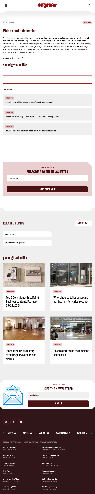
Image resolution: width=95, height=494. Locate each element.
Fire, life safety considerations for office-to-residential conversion (30, 130)
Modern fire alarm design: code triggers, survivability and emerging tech (32, 116)
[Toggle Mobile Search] (89, 5)
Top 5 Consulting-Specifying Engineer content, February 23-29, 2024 (22, 293)
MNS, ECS (87, 23)
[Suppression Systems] (70, 234)
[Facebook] (13, 414)
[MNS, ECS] (24, 234)
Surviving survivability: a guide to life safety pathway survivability (29, 102)
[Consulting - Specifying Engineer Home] (47, 5)
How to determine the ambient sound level (71, 345)
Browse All (83, 223)
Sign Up (58, 395)
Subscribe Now (47, 189)
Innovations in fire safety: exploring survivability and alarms (21, 347)
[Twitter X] (6, 414)
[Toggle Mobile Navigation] (6, 5)
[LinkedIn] (21, 414)
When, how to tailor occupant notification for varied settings (71, 291)
